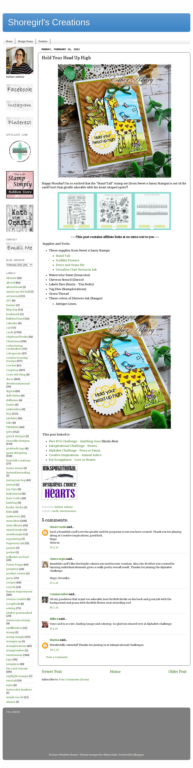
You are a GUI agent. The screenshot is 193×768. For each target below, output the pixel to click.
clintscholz (110, 754)
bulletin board (15, 318)
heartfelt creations (18, 460)
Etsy (9, 413)
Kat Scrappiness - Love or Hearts (72, 459)
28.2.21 (54, 649)
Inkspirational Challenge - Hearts (73, 446)
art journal (13, 296)
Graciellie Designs (18, 440)
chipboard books (17, 336)
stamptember (15, 650)
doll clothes (13, 395)
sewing (11, 608)
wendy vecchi (14, 697)
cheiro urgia (58, 559)
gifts (9, 431)
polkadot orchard (17, 557)
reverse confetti (16, 599)
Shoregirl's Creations (49, 22)
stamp (10, 632)
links (9, 511)
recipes (11, 582)
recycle (10, 587)
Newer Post (52, 671)
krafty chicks (14, 507)
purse (10, 578)
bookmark (13, 314)
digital (10, 391)
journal (10, 484)
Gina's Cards (58, 527)
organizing (13, 538)
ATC (9, 300)
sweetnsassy (68, 511)
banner (11, 305)
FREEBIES (12, 427)
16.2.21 (54, 607)
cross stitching (16, 374)
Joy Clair (11, 489)
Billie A (54, 618)
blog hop (12, 309)
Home (9, 41)
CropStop (12, 370)
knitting (11, 502)
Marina (54, 640)
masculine (13, 520)
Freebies (42, 41)
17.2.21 (54, 628)
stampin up (13, 641)
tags (9, 659)
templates (12, 664)
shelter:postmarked (19, 612)
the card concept (17, 668)
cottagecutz (14, 353)
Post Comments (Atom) (74, 679)
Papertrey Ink (15, 543)
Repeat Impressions (19, 591)
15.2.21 (54, 547)
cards (55, 511)
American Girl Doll (18, 291)
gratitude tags (15, 448)
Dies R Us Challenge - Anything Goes (75, 441)
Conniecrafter (59, 594)
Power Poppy (14, 564)
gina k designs (15, 436)
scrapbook (13, 603)
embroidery (13, 409)
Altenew (11, 278)
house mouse (14, 468)
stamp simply (15, 637)
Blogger (139, 754)
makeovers (13, 516)
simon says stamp (18, 620)
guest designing (16, 452)
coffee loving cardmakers (14, 347)
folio (9, 422)
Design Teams (25, 41)
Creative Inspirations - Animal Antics (75, 455)
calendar (12, 323)
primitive (12, 569)
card (9, 327)
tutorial (11, 680)
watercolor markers (19, 689)
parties (11, 548)
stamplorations (16, 646)
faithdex (11, 418)
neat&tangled (15, 534)
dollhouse (12, 400)
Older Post (177, 671)
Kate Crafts (13, 498)
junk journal (14, 493)
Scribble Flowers (67, 260)
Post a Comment (57, 657)
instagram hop (16, 480)
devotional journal (18, 383)
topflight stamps (17, 676)
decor (9, 379)
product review (15, 573)
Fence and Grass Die (70, 265)
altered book (14, 287)
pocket (10, 552)
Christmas (13, 341)
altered (10, 282)
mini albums (14, 525)
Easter (10, 404)
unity (9, 685)
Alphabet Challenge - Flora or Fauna (75, 450)
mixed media (14, 529)
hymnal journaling (18, 472)
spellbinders (14, 628)
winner (10, 701)
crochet (11, 365)
